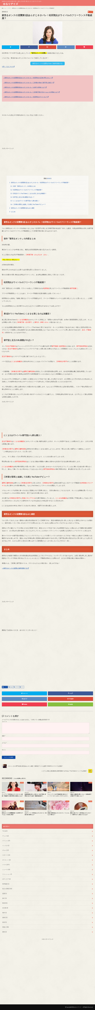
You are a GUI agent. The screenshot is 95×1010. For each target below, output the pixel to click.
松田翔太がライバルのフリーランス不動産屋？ (26, 190)
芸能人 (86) (5, 927)
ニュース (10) (6, 869)
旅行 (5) (4, 898)
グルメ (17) (5, 850)
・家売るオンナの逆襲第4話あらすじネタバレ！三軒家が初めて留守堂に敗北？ (28, 82)
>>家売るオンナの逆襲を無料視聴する (14, 568)
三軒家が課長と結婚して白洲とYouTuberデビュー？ (28, 204)
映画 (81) (4, 903)
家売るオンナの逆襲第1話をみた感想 (21, 208)
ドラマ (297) (5, 864)
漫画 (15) (4, 917)
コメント (4, 721)
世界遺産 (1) (5, 884)
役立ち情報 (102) (7, 888)
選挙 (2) (4, 932)
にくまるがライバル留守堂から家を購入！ (25, 201)
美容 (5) (4, 922)
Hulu (11, 687)
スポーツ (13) (6, 855)
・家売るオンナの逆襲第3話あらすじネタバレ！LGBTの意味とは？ (24, 87)
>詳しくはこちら (7, 66)
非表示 (49, 178)
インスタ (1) (5, 845)
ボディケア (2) (6, 879)
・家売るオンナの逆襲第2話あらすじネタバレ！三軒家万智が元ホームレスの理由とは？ (30, 92)
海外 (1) (4, 912)
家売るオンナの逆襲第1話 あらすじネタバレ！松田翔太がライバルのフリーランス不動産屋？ (39, 182)
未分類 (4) (5, 908)
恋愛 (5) (4, 893)
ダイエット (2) (6, 860)
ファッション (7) (7, 874)
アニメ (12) (5, 836)
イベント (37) (6, 840)
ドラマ (5, 687)
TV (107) (4, 831)
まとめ (12, 211)
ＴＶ (22, 687)
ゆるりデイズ (11, 3)
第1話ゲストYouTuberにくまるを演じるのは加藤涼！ (28, 193)
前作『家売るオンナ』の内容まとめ (23, 186)
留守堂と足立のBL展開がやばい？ (22, 197)
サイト (4, 750)
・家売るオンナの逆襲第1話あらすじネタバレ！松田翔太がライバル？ (25, 97)
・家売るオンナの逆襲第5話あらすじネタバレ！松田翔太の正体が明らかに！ (27, 77)
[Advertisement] (47, 132)
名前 (3, 736)
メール (4, 743)
